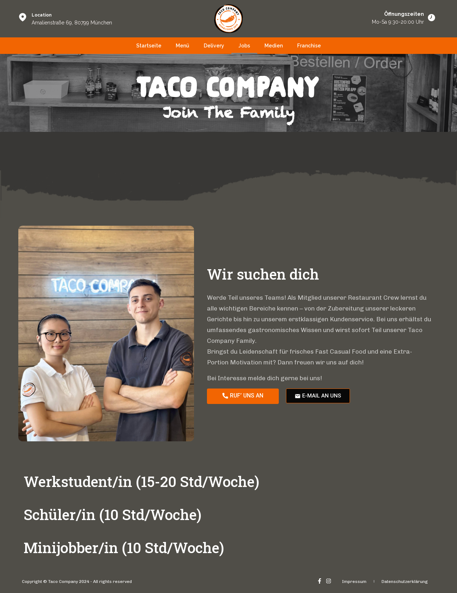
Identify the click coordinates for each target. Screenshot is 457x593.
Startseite (148, 46)
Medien (273, 46)
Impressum (354, 581)
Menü (182, 46)
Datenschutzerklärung (405, 581)
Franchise (309, 46)
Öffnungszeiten (404, 14)
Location (42, 15)
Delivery (214, 46)
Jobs (244, 46)
